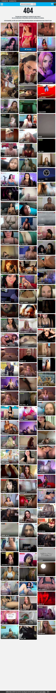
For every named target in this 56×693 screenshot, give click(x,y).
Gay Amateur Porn (12, 1)
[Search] (34, 4)
